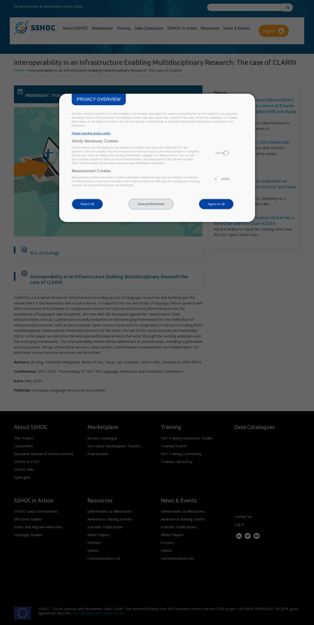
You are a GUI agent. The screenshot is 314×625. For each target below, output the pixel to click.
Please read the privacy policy (91, 133)
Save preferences (151, 204)
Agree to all (216, 204)
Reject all (87, 204)
